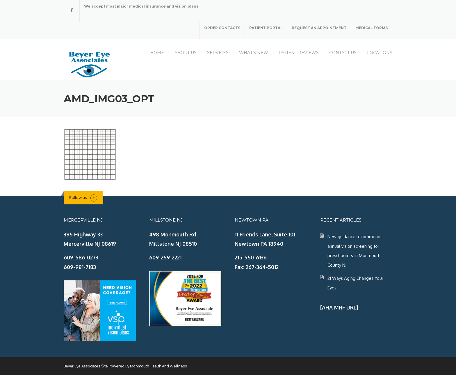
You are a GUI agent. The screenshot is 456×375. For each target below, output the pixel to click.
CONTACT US (343, 52)
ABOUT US (185, 52)
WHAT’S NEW (253, 52)
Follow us (78, 197)
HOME (157, 52)
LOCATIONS (379, 52)
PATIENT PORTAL (266, 28)
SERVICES (218, 52)
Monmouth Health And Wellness (158, 366)
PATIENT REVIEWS (299, 52)
